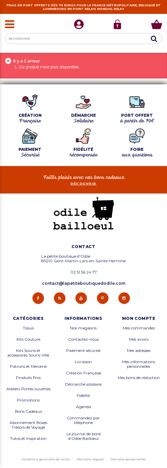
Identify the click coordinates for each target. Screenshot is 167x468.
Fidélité (83, 395)
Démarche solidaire (83, 384)
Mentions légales (90, 459)
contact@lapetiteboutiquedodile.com (83, 283)
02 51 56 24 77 (83, 272)
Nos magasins (83, 328)
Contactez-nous (83, 339)
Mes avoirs (138, 339)
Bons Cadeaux (28, 411)
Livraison (83, 362)
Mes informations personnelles (138, 364)
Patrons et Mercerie (28, 366)
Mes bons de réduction (139, 377)
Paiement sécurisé (83, 350)
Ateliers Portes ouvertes (28, 389)
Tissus (28, 328)
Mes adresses (138, 350)
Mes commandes (139, 328)
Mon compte (138, 318)
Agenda (83, 406)
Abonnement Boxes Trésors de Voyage (28, 425)
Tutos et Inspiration (28, 438)
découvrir (83, 183)
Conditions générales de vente (45, 459)
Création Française (83, 373)
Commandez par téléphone (83, 420)
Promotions (28, 400)
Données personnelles (128, 459)
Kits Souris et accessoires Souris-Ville (28, 353)
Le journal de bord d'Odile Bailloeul (83, 436)
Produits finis (28, 377)
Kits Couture (28, 339)
